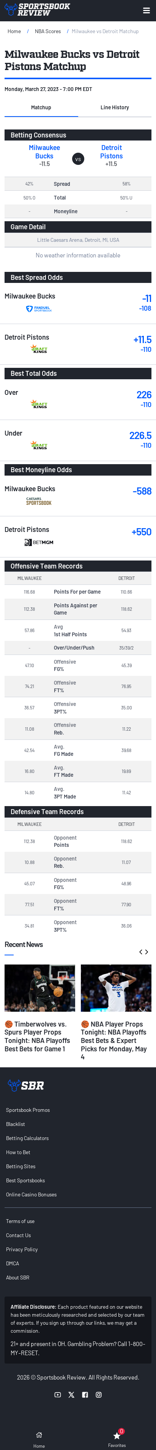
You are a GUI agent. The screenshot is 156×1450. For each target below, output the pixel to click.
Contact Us (18, 1235)
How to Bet (18, 1152)
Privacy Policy (22, 1249)
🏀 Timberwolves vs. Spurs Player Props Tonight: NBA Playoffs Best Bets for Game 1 (37, 1036)
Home (14, 31)
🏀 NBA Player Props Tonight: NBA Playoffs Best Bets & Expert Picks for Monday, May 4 (114, 1040)
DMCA (12, 1263)
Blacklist (15, 1124)
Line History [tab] (115, 107)
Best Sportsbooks (25, 1180)
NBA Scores (48, 31)
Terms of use (20, 1221)
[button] (41, 108)
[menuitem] (78, 1110)
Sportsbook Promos (28, 1110)
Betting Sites (20, 1166)
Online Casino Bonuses (31, 1194)
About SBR (17, 1277)
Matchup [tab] (41, 107)
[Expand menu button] (146, 10)
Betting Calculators (27, 1138)
